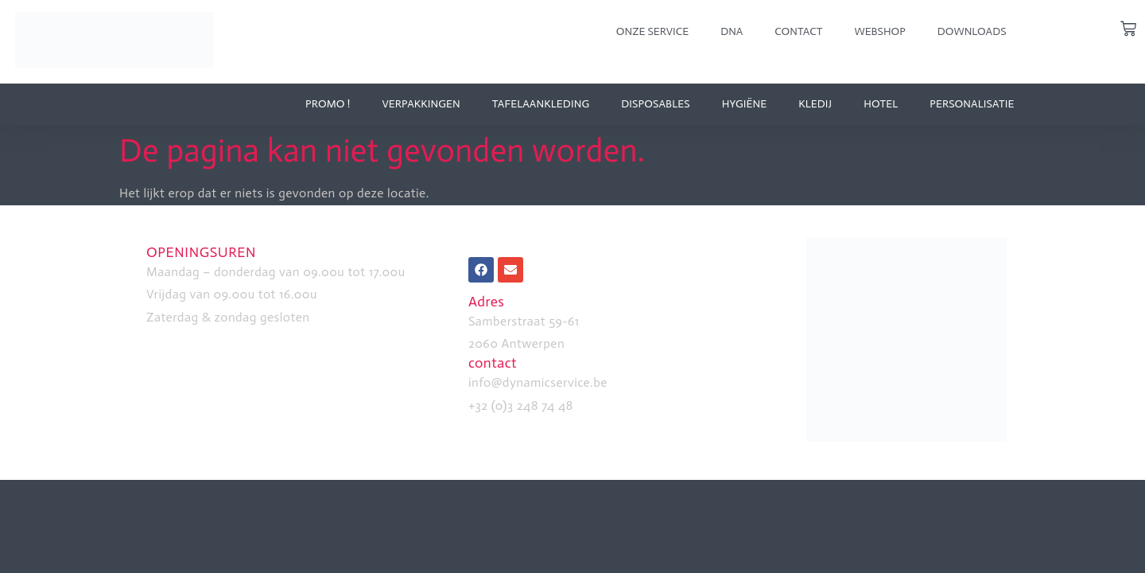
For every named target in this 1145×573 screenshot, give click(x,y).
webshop (879, 31)
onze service (652, 31)
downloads (972, 31)
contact (492, 363)
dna (731, 31)
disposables (655, 104)
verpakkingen (421, 104)
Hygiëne (744, 104)
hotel (881, 104)
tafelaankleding (540, 104)
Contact (798, 31)
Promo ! (327, 104)
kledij (815, 104)
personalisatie (972, 104)
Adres (486, 301)
